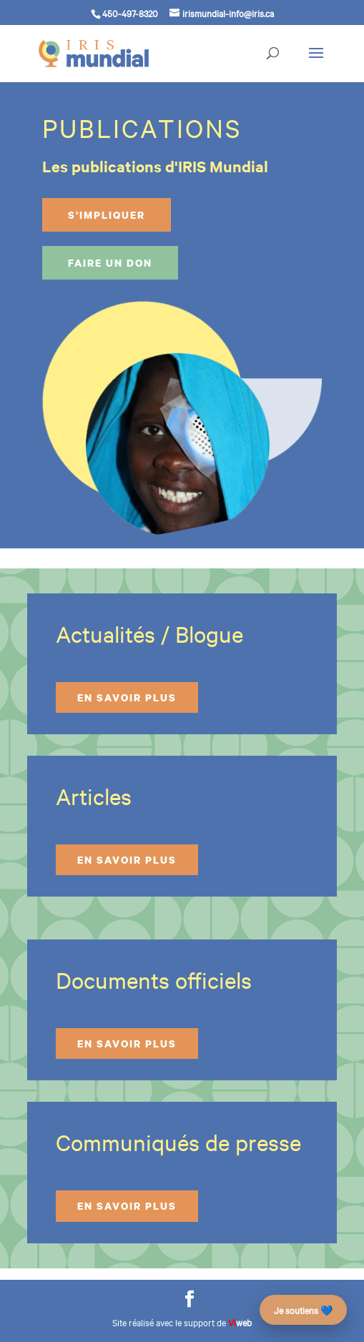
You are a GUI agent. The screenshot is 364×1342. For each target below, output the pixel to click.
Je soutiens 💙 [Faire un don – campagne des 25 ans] (303, 1309)
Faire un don (110, 263)
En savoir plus (127, 697)
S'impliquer (106, 215)
